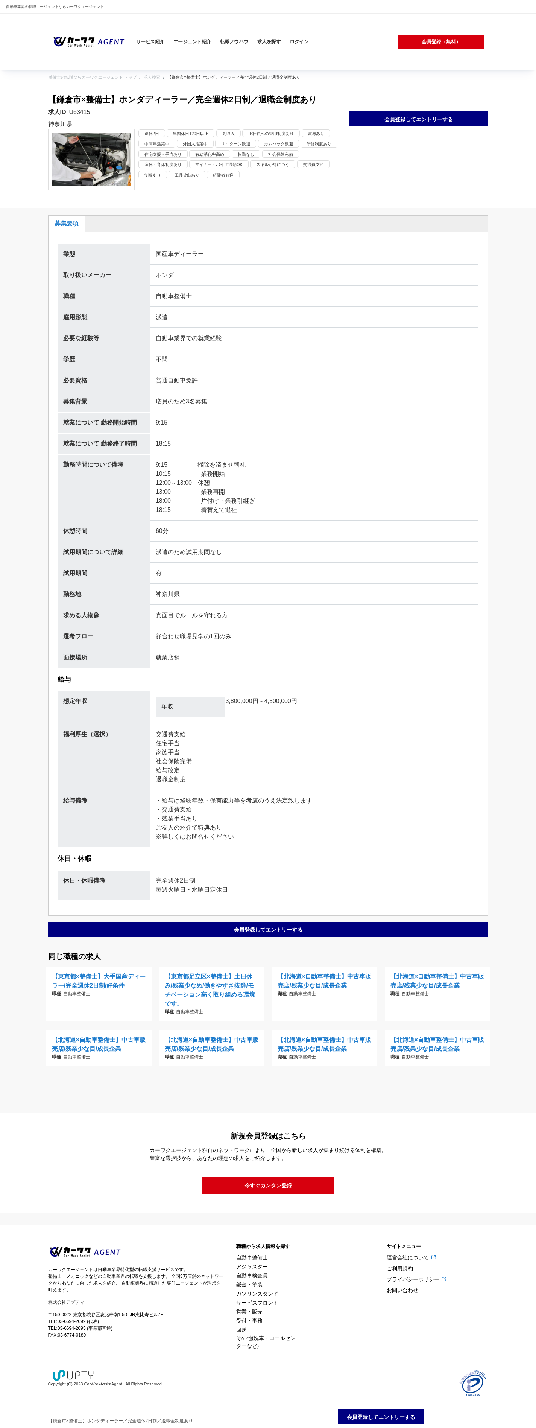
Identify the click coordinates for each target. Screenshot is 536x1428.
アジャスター (252, 1267)
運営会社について (408, 1257)
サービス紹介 (150, 41)
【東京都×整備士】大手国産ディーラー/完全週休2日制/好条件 (99, 981)
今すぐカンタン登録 (268, 1186)
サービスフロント (257, 1303)
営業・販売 (249, 1312)
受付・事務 (249, 1321)
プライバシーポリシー (414, 1279)
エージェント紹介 (192, 41)
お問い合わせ (402, 1290)
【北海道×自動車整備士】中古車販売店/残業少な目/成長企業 (324, 981)
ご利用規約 (400, 1268)
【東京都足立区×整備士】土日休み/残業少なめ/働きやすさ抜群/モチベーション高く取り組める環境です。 (210, 990)
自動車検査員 (252, 1276)
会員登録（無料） (441, 41)
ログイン (299, 41)
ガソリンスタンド (257, 1294)
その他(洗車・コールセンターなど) (266, 1342)
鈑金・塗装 (249, 1285)
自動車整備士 (252, 1257)
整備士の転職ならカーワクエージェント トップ (93, 77)
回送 (241, 1330)
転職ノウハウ (234, 41)
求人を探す (269, 41)
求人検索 (152, 77)
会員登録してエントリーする (418, 119)
